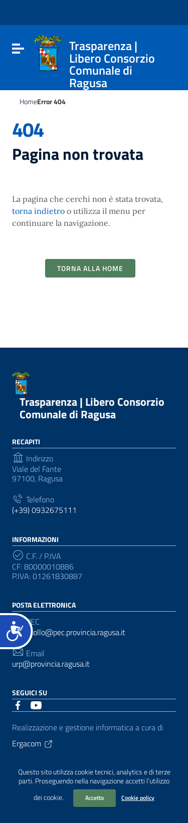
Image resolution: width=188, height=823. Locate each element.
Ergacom (33, 743)
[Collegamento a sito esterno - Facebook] (18, 704)
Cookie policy (137, 797)
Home (28, 101)
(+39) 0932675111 (44, 510)
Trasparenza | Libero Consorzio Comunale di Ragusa (92, 408)
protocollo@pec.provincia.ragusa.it (68, 632)
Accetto (94, 797)
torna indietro (38, 211)
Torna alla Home (90, 268)
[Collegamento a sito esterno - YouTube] (36, 704)
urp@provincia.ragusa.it (51, 664)
